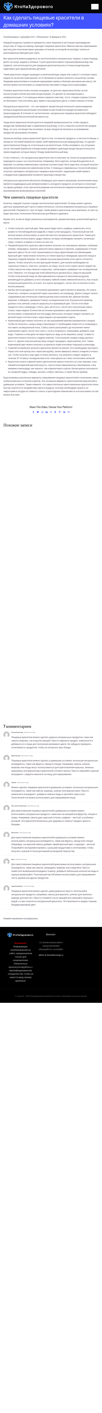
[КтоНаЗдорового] (28, 3)
